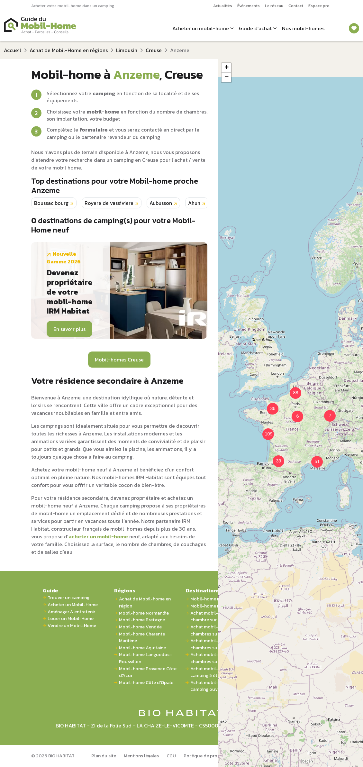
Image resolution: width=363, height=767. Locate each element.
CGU (171, 755)
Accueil (12, 50)
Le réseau (274, 6)
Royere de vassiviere (109, 203)
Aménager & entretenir (71, 611)
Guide (50, 590)
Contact (295, 6)
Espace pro (319, 6)
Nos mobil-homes (303, 28)
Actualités (222, 6)
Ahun (194, 203)
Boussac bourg (51, 203)
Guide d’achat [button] (255, 28)
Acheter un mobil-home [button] (200, 28)
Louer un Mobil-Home (71, 618)
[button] (293, 413)
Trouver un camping (68, 597)
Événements (248, 6)
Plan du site (103, 755)
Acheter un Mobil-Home (73, 604)
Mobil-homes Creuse (119, 359)
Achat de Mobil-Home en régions (69, 50)
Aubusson (161, 203)
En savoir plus (69, 329)
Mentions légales (141, 755)
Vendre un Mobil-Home (72, 625)
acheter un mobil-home (98, 536)
